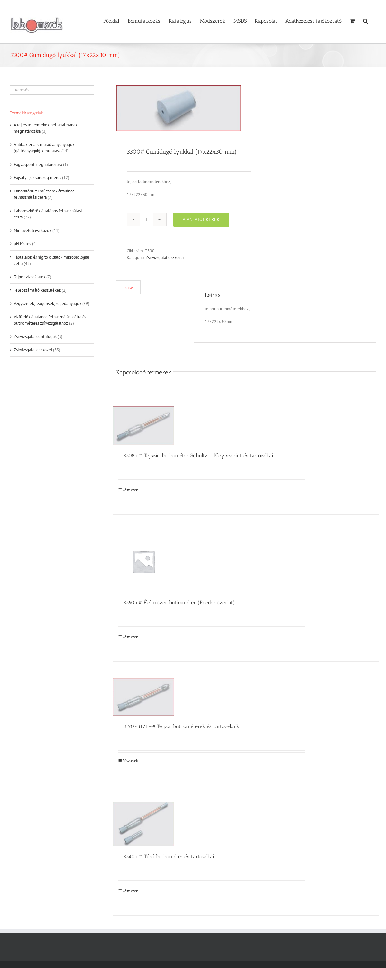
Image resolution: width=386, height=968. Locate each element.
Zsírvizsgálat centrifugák (35, 336)
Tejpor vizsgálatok (29, 277)
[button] (365, 20)
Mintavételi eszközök (32, 230)
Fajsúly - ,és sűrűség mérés (37, 177)
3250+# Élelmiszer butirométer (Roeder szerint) (179, 602)
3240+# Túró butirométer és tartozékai (168, 856)
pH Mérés (22, 243)
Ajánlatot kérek (201, 219)
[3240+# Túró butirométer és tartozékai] (143, 824)
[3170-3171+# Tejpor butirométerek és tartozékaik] (143, 697)
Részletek (130, 489)
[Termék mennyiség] (146, 219)
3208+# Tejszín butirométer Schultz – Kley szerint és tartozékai (198, 455)
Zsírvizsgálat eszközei (165, 257)
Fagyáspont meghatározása (38, 164)
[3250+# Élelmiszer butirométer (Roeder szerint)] (143, 562)
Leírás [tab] (128, 287)
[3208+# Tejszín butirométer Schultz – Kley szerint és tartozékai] (143, 425)
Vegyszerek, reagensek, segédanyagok (47, 303)
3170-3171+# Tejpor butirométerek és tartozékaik (181, 726)
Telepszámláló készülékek (37, 290)
